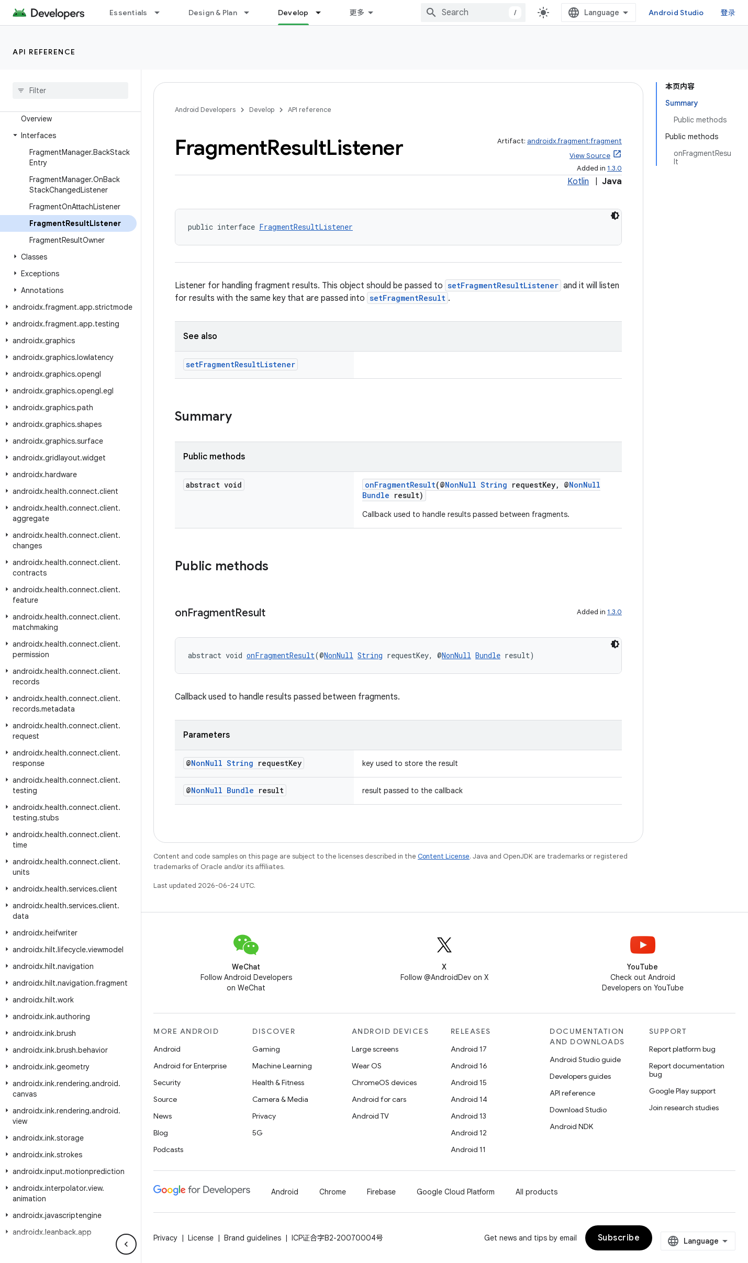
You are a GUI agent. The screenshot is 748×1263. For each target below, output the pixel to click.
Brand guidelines (252, 1238)
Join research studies (684, 1107)
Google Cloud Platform (456, 1192)
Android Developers (205, 109)
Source (165, 1099)
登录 (728, 12)
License (201, 1238)
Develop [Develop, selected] (293, 12)
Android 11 (468, 1149)
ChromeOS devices (384, 1082)
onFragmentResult (400, 485)
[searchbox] (70, 90)
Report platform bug (682, 1049)
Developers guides (580, 1076)
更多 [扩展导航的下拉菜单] (357, 12)
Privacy (264, 1116)
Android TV (370, 1116)
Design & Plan (212, 12)
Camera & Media (280, 1099)
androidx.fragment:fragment (574, 141)
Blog (160, 1132)
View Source (590, 155)
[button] (68, 135)
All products (536, 1192)
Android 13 (468, 1116)
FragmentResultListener (306, 227)
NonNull (460, 485)
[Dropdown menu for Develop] (323, 12)
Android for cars (379, 1099)
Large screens (375, 1049)
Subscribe (619, 1238)
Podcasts (168, 1149)
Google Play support (682, 1091)
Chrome (332, 1192)
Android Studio (676, 12)
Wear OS (367, 1065)
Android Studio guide (585, 1059)
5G (257, 1132)
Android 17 (469, 1049)
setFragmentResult (407, 298)
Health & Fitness (278, 1082)
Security (167, 1082)
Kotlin (578, 181)
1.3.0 (614, 168)
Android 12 (469, 1132)
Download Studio (578, 1109)
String (494, 485)
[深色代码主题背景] (615, 215)
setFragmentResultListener (503, 285)
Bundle (375, 495)
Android (167, 1049)
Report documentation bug (686, 1070)
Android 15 (469, 1082)
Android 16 (469, 1065)
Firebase (381, 1192)
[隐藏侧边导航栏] (126, 1244)
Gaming (266, 1049)
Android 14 (469, 1099)
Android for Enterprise (190, 1065)
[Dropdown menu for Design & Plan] (251, 12)
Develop (261, 109)
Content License (444, 856)
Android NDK (571, 1126)
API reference (44, 52)
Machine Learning (282, 1065)
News (162, 1116)
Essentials (128, 12)
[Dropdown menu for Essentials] (162, 12)
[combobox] (473, 12)
